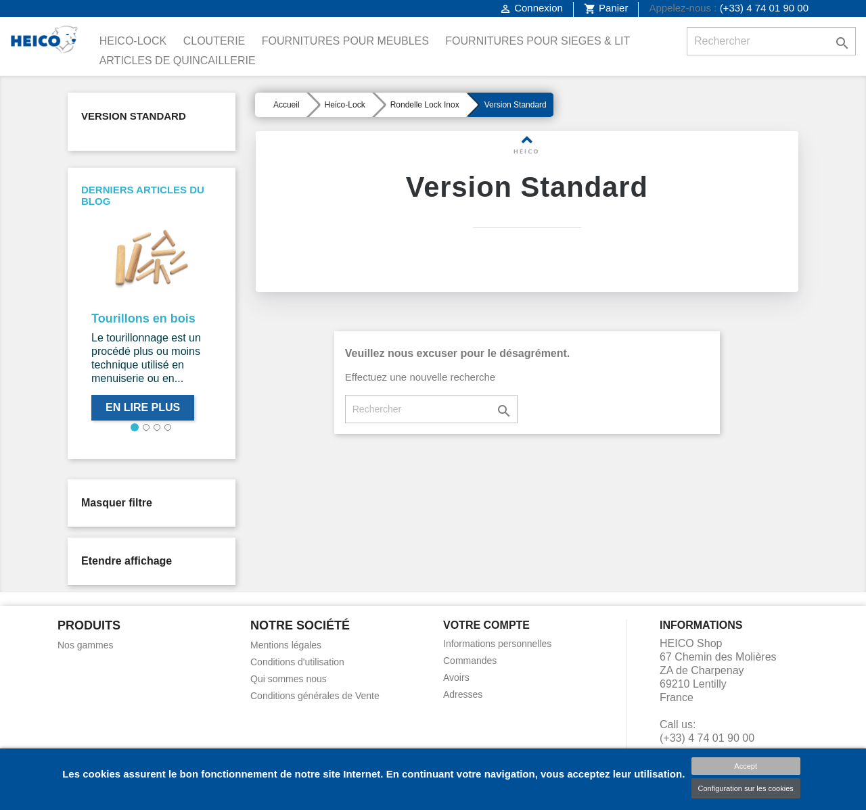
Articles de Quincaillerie (177, 60)
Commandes (470, 660)
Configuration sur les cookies (746, 788)
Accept (745, 766)
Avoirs (456, 677)
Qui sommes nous (288, 678)
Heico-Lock (133, 41)
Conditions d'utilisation (297, 662)
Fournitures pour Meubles (345, 41)
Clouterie (214, 41)
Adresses (462, 694)
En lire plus (143, 407)
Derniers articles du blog (142, 195)
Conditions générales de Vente (315, 695)
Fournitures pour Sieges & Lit (537, 41)
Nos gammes (85, 645)
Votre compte (486, 625)
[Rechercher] (771, 41)
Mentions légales (285, 645)
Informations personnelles (497, 643)
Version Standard (133, 116)
